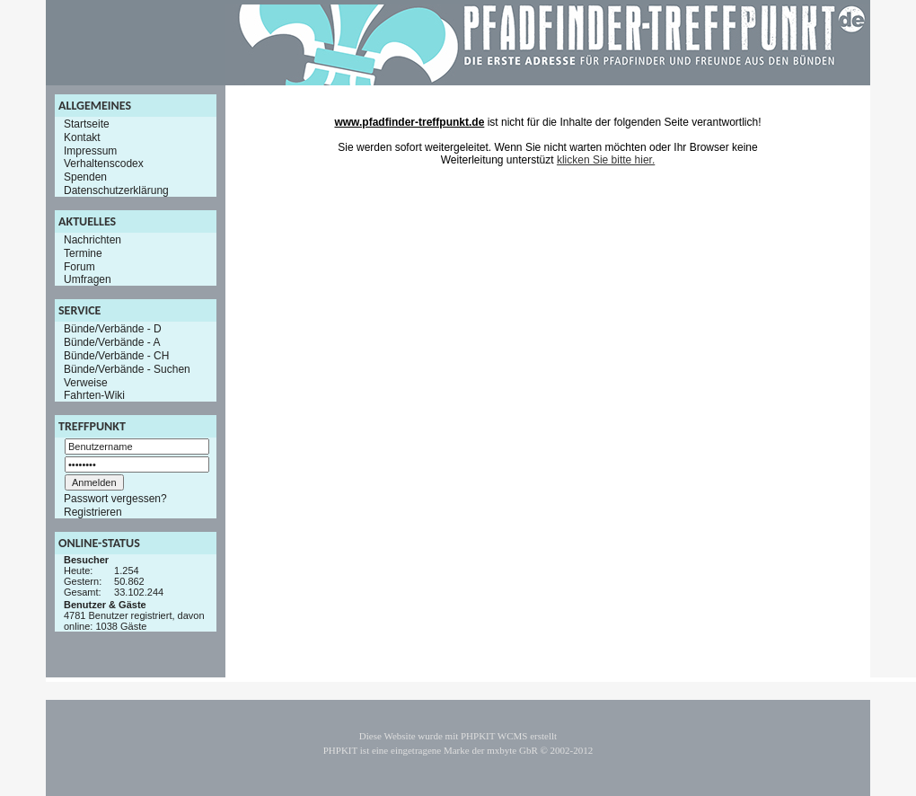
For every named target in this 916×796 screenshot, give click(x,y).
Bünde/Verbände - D (113, 329)
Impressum (90, 150)
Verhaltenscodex (104, 163)
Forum (79, 266)
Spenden (85, 177)
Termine (83, 253)
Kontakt (82, 137)
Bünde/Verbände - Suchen (127, 369)
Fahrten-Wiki (94, 395)
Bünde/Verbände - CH (116, 355)
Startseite (87, 124)
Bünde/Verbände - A (112, 342)
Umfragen (87, 279)
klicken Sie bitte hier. (606, 160)
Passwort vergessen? (115, 498)
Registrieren (93, 512)
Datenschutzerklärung (116, 190)
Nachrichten (92, 240)
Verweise (86, 382)
